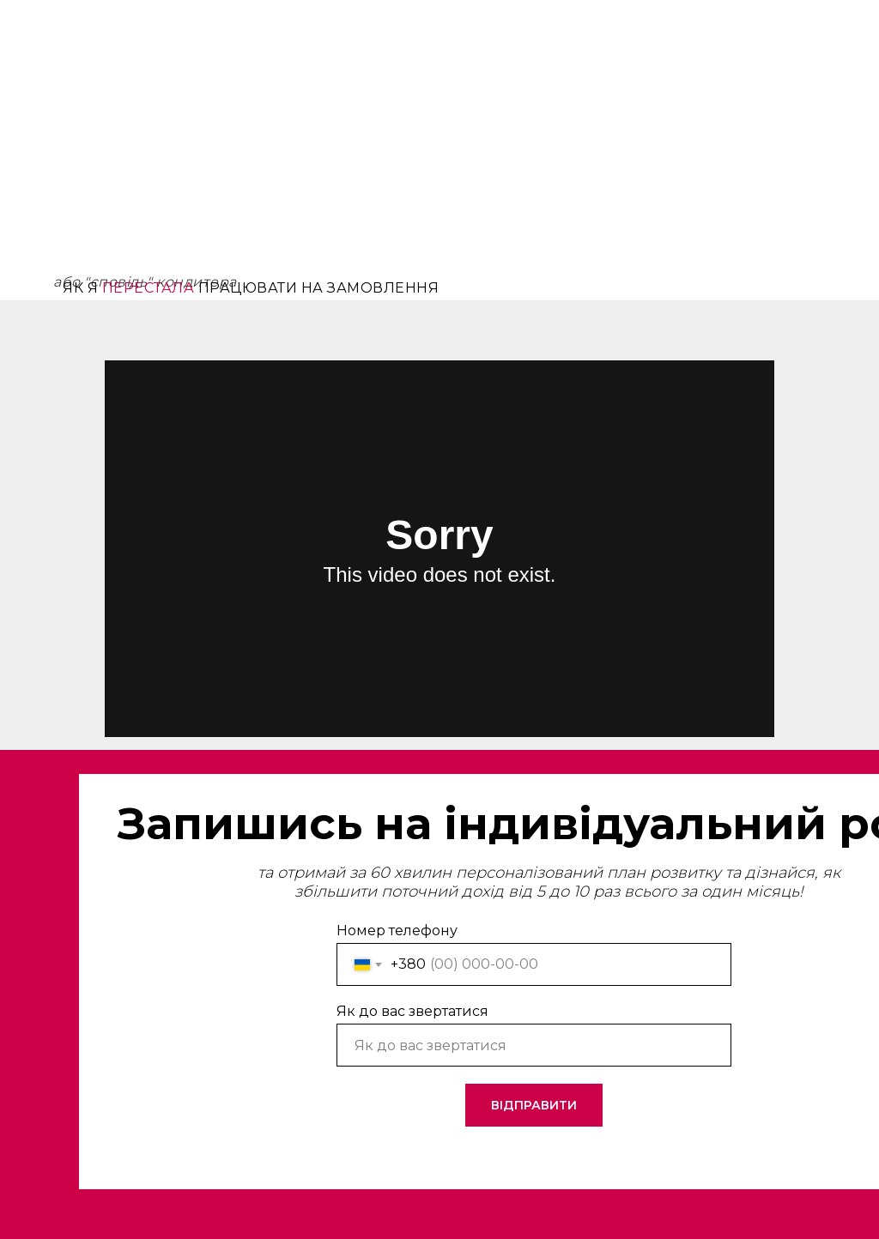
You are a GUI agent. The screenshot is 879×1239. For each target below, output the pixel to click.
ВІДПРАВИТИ (534, 1105)
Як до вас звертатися (412, 1011)
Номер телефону (397, 930)
